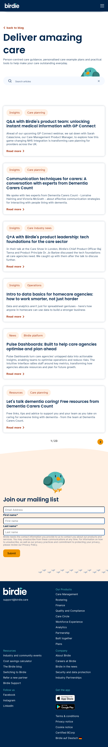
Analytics (61, 627)
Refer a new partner (15, 677)
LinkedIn (8, 705)
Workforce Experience (69, 621)
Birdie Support (12, 683)
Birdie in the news (66, 666)
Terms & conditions (67, 716)
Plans (59, 643)
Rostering (61, 599)
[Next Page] (100, 442)
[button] (101, 6)
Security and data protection (73, 672)
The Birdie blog (12, 666)
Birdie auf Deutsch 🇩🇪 (69, 738)
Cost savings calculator (17, 661)
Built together (64, 638)
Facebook (9, 694)
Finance (60, 605)
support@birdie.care (15, 599)
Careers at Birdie (66, 661)
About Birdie (63, 655)
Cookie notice (64, 727)
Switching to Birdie (14, 672)
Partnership (63, 632)
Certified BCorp (65, 732)
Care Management (67, 594)
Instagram (9, 700)
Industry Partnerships (68, 677)
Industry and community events (22, 655)
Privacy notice (64, 721)
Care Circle (62, 616)
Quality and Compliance (70, 610)
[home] (11, 5)
